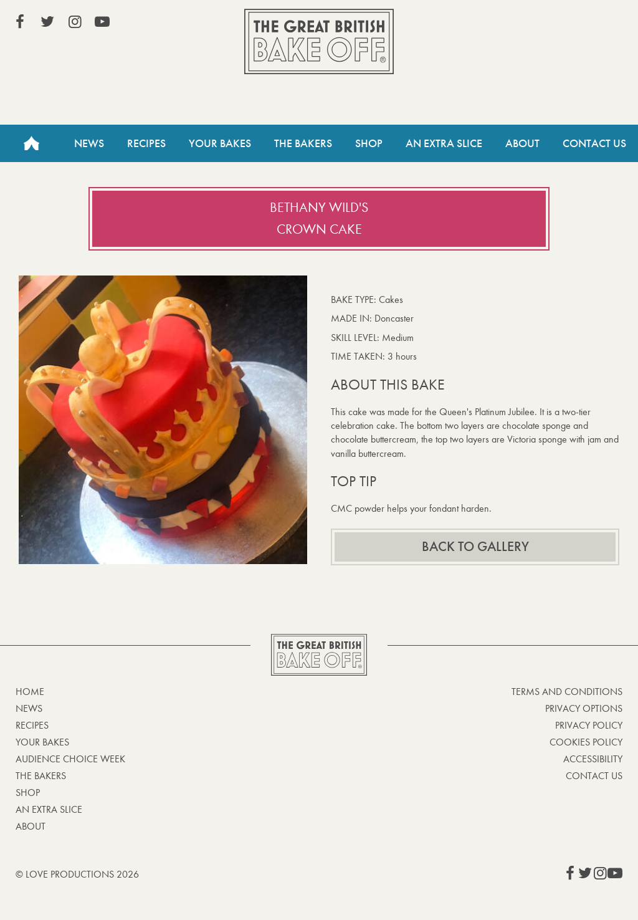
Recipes (146, 143)
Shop (369, 143)
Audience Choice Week (70, 759)
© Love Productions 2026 (77, 874)
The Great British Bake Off (319, 41)
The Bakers (303, 143)
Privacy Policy (588, 725)
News (89, 143)
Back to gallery (475, 547)
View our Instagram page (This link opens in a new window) (74, 21)
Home (31, 143)
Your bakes (42, 742)
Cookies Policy (586, 742)
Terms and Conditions (567, 691)
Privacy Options (583, 708)
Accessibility (592, 759)
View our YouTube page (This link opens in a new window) (102, 21)
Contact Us (594, 143)
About (522, 143)
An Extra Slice (444, 143)
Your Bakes (220, 143)
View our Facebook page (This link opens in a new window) (19, 21)
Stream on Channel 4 (566, 24)
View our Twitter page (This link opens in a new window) (47, 21)
